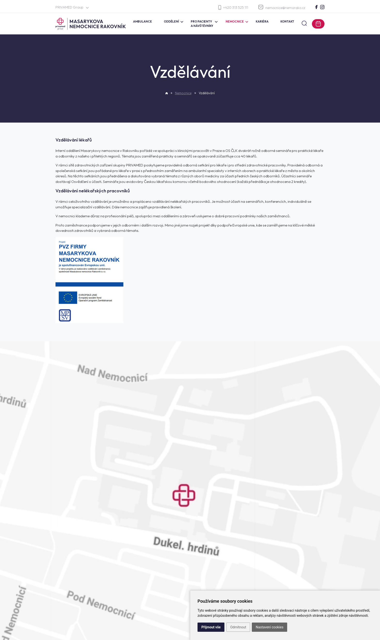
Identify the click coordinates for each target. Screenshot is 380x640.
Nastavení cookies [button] (269, 627)
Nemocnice (183, 93)
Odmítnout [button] (238, 627)
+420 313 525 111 (233, 7)
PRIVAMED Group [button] (71, 7)
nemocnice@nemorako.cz (281, 7)
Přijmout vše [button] (211, 627)
